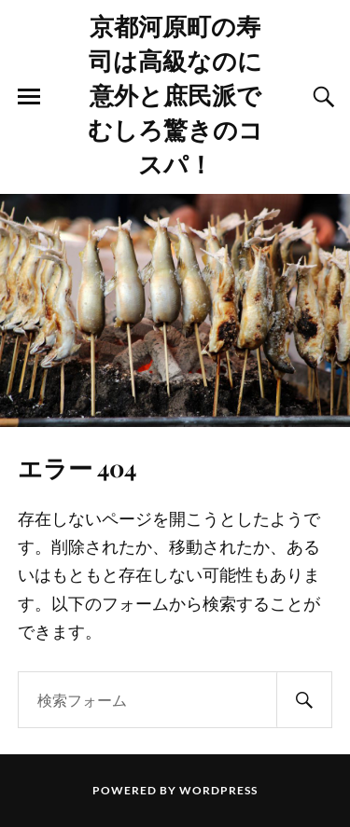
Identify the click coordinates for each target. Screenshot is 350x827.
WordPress (218, 790)
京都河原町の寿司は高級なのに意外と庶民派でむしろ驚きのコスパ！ (175, 94)
